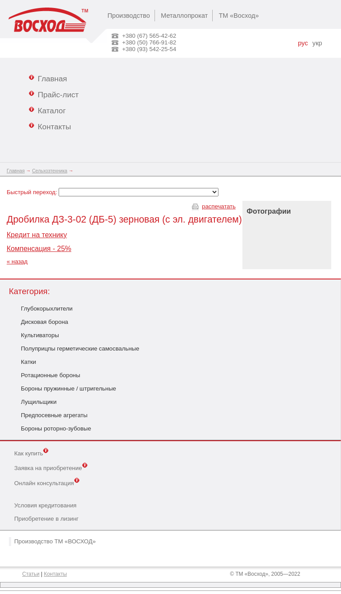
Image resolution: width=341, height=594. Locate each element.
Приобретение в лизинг (46, 518)
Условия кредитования (45, 505)
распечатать (219, 206)
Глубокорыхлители (47, 308)
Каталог (47, 110)
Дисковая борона (44, 322)
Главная (48, 78)
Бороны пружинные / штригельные (68, 388)
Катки (28, 362)
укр (317, 43)
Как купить (31, 453)
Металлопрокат (184, 15)
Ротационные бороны (50, 375)
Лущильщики (38, 402)
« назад (17, 261)
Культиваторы (40, 335)
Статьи (31, 574)
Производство (128, 15)
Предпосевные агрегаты (54, 415)
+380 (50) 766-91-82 (149, 42)
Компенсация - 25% (39, 248)
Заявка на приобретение (50, 467)
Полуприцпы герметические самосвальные (80, 348)
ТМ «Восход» (239, 15)
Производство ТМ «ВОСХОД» (55, 541)
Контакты (50, 126)
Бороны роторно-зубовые (56, 428)
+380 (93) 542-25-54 (149, 49)
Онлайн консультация (46, 482)
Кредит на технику (37, 235)
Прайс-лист (54, 94)
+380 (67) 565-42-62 (149, 35)
